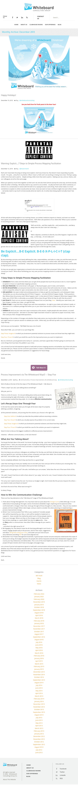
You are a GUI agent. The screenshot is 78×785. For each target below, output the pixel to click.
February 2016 (39, 656)
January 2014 (39, 701)
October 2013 (39, 709)
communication (25, 380)
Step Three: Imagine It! (8, 333)
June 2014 (38, 688)
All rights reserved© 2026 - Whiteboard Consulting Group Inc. (10, 774)
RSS (27, 17)
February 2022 (39, 594)
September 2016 (39, 637)
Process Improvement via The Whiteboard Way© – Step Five (28, 374)
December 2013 (39, 704)
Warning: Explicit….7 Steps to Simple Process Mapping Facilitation (31, 163)
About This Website (9, 779)
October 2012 (39, 742)
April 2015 (39, 661)
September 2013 (39, 712)
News (39, 584)
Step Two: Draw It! (10, 420)
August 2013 (39, 715)
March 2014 (39, 696)
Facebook (12, 17)
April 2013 (39, 726)
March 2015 (39, 664)
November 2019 (39, 602)
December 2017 (39, 626)
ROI (20, 534)
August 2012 (39, 747)
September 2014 (39, 680)
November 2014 (39, 674)
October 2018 (39, 607)
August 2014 (39, 682)
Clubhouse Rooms (36, 24)
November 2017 (39, 629)
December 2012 (39, 736)
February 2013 (39, 731)
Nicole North (25, 169)
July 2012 (39, 750)
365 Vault (39, 576)
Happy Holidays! (8, 95)
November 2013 (39, 707)
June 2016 (38, 645)
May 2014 (39, 691)
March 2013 (39, 728)
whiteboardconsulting (27, 100)
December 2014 (39, 672)
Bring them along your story (18, 532)
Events (39, 581)
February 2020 (39, 599)
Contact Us (40, 17)
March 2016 (39, 653)
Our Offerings (50, 24)
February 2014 (39, 699)
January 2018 (39, 623)
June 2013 (38, 720)
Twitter (17, 17)
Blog (59, 24)
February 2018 (39, 621)
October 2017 (39, 631)
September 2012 (39, 744)
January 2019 (39, 605)
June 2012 (38, 752)
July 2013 (39, 718)
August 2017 (39, 634)
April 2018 (39, 615)
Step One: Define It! (10, 416)
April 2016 (39, 650)
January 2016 (39, 658)
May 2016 (39, 648)
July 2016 (39, 642)
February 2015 (39, 666)
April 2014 (39, 693)
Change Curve (54, 502)
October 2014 (39, 677)
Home (16, 24)
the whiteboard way (51, 380)
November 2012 (39, 739)
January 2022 (39, 596)
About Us (24, 24)
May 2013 (39, 723)
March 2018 (39, 618)
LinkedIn (22, 17)
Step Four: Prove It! (7, 337)
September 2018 (39, 610)
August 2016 (39, 639)
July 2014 (39, 685)
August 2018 (39, 613)
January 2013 (39, 734)
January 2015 (39, 669)
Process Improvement (37, 380)
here (53, 300)
